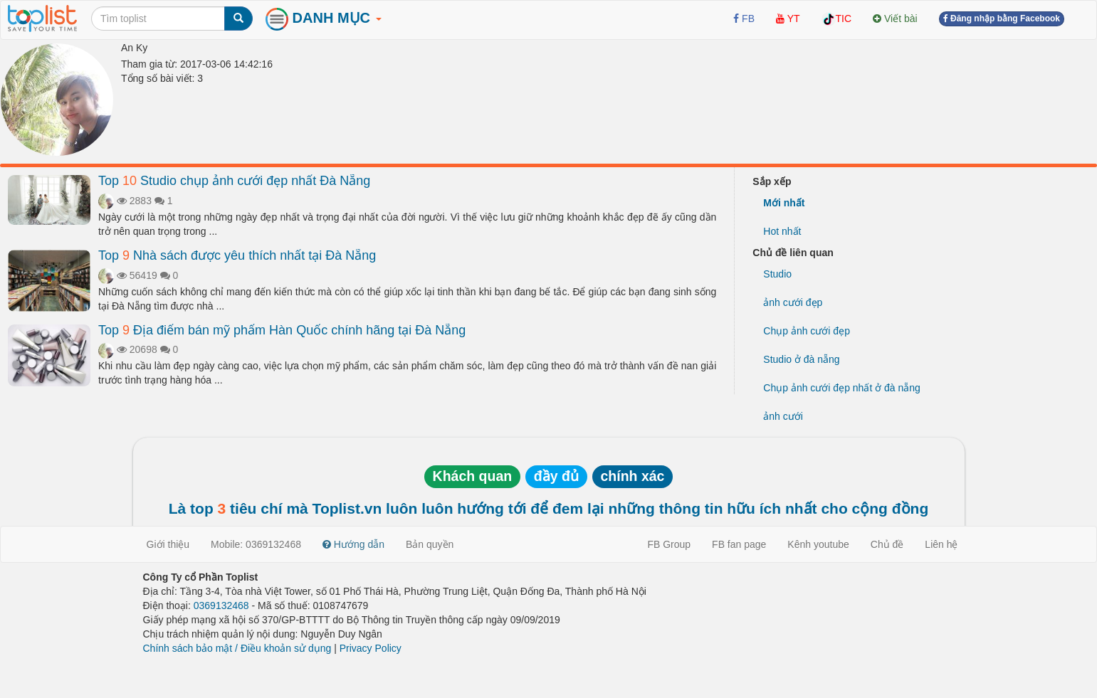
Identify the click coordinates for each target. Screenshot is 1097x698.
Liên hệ (941, 544)
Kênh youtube (818, 544)
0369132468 (221, 605)
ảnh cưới (783, 416)
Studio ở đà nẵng (801, 359)
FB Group (669, 544)
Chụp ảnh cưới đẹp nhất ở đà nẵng (841, 387)
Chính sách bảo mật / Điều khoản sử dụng (237, 648)
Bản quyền (429, 544)
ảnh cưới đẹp (792, 302)
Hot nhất (782, 231)
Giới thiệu (168, 544)
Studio (777, 274)
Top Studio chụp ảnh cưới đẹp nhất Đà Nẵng (234, 181)
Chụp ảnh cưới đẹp (806, 331)
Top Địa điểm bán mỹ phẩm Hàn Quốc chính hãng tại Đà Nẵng (282, 330)
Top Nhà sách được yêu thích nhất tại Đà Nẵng (237, 255)
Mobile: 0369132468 (256, 544)
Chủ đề (887, 544)
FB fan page (739, 544)
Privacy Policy (370, 648)
